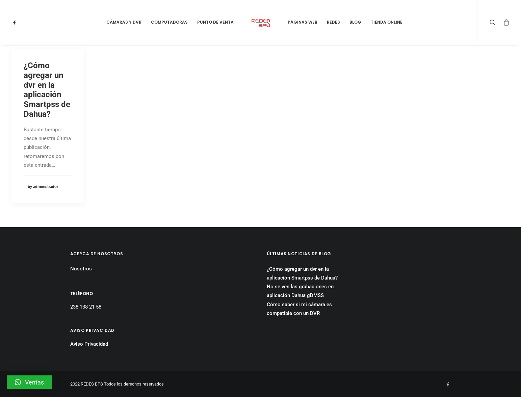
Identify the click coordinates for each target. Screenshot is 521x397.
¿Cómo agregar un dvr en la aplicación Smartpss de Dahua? (47, 90)
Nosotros (81, 269)
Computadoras (169, 22)
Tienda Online (386, 22)
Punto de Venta (215, 22)
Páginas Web (302, 22)
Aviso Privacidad (89, 344)
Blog (355, 22)
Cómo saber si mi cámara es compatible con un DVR (299, 308)
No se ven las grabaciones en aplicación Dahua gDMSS (300, 291)
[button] (29, 382)
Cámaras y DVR (123, 22)
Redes (333, 22)
